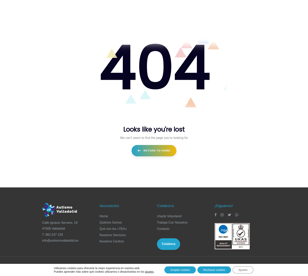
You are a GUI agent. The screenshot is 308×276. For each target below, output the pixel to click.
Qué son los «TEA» (113, 228)
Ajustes (243, 269)
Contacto (163, 228)
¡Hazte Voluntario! (169, 216)
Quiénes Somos (111, 222)
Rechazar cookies (214, 269)
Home (104, 216)
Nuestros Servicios (113, 235)
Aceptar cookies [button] (180, 269)
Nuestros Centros (112, 241)
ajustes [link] (149, 271)
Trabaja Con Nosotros (172, 222)
